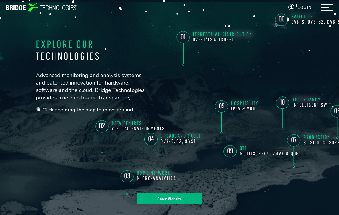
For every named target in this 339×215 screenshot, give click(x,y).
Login (305, 7)
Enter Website (169, 198)
